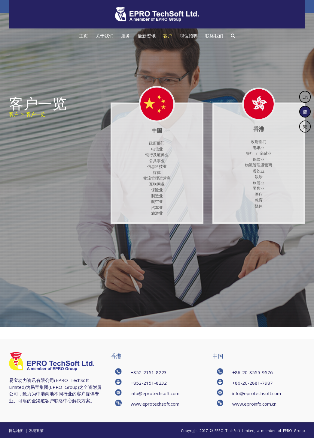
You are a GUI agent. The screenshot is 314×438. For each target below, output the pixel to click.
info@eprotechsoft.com (155, 393)
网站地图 (16, 430)
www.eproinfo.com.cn (254, 403)
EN (305, 96)
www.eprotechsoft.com (155, 403)
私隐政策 (36, 430)
